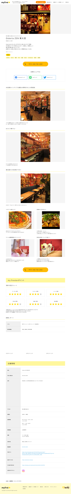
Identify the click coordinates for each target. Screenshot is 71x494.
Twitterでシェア (50, 77)
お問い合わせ (46, 486)
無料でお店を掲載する (41, 2)
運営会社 (67, 2)
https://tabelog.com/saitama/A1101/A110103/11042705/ (33, 465)
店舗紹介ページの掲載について (58, 2)
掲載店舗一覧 (49, 2)
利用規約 (24, 488)
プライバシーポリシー (53, 486)
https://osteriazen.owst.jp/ (27, 460)
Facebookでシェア (21, 77)
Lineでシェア (34, 77)
